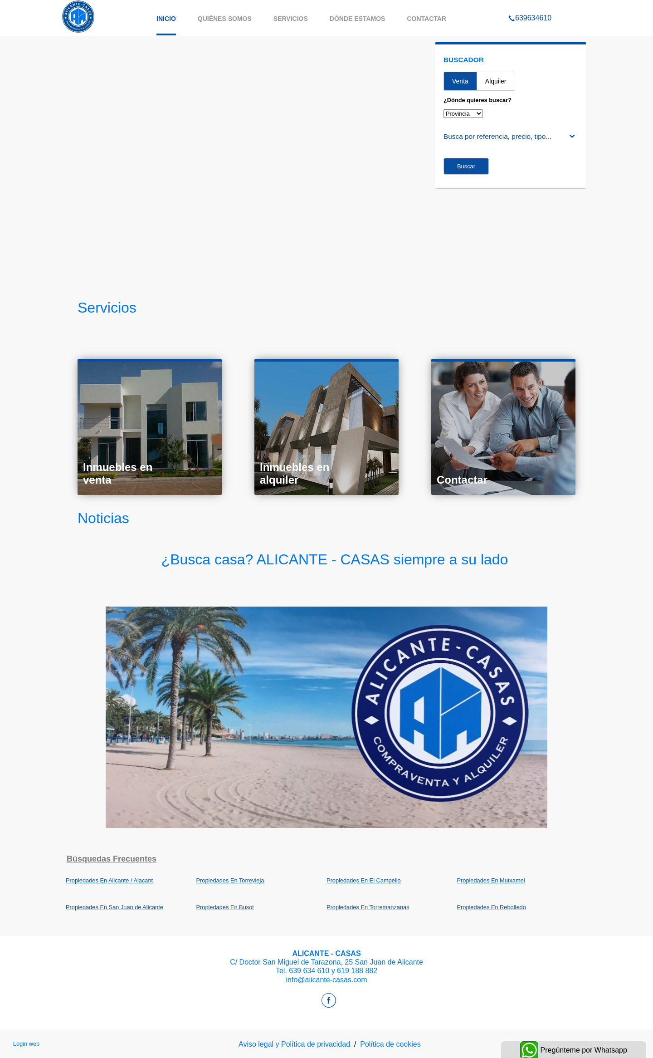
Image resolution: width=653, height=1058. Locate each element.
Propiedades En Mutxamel (491, 880)
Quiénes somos (225, 18)
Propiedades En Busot (225, 907)
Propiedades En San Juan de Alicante (114, 907)
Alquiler (496, 81)
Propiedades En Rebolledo (491, 907)
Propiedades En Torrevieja (230, 880)
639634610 (529, 6)
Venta (460, 81)
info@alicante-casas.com (326, 980)
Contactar (426, 18)
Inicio (166, 18)
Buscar (466, 166)
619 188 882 (357, 971)
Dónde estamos (357, 18)
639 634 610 (309, 971)
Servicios (290, 18)
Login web (26, 1043)
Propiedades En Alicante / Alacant (109, 880)
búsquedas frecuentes (111, 858)
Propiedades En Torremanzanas (367, 907)
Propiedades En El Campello (363, 880)
